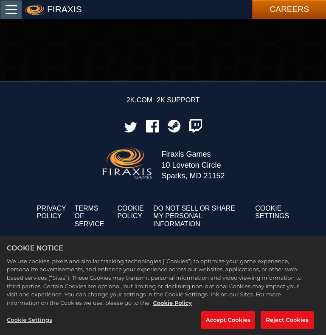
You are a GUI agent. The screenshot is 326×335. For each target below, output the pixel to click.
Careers (289, 9)
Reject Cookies (287, 323)
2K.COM (139, 100)
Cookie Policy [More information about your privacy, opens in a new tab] (172, 306)
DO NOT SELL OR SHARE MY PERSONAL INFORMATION (194, 216)
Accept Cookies (228, 323)
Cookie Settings (272, 212)
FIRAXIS (64, 9)
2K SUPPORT (178, 100)
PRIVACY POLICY (51, 212)
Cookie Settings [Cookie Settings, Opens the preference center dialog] (29, 323)
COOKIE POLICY (130, 212)
